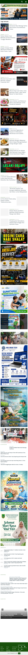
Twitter (22, 647)
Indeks (2, 647)
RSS (22, 649)
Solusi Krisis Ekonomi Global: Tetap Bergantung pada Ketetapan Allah (13, 456)
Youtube (25, 647)
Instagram (19, 650)
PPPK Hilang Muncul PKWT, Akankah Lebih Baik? (13, 558)
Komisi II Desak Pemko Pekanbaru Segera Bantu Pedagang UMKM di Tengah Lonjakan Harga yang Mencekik (15, 562)
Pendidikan (12, 219)
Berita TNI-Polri (13, 187)
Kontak (2, 650)
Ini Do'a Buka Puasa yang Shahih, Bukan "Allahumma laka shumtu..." (8, 201)
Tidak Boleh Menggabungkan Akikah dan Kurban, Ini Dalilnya (12, 464)
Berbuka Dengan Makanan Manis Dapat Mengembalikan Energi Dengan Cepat (18, 141)
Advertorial (3, 574)
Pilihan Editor (4, 444)
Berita (10, 24)
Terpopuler (3, 547)
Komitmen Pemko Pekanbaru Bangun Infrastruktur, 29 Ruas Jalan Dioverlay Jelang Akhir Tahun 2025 (13, 593)
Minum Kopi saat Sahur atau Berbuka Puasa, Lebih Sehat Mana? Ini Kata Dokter (18, 92)
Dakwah (2, 34)
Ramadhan (3, 197)
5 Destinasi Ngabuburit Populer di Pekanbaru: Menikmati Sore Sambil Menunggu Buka (16, 132)
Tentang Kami (14, 647)
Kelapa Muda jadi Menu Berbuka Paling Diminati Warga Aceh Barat (16, 212)
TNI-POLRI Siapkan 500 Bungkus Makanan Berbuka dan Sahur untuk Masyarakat (18, 190)
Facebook (19, 647)
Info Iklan (14, 650)
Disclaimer (14, 648)
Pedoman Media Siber (8, 651)
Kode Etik (2, 648)
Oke (19, 653)
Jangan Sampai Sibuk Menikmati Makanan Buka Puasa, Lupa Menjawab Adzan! (7, 50)
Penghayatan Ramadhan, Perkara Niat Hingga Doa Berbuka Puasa (16, 222)
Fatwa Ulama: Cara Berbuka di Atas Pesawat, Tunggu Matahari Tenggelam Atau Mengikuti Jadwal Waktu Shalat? (8, 40)
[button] (2, 609)
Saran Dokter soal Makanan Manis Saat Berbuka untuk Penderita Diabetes (17, 102)
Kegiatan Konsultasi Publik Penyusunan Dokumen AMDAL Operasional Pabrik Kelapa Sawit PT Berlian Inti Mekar (17, 579)
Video (2, 330)
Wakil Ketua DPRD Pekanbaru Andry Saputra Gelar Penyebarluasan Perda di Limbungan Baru (13, 614)
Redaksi (7, 647)
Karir (7, 648)
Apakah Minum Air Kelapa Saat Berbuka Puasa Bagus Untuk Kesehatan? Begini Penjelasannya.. (17, 153)
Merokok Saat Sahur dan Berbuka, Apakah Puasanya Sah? (8, 80)
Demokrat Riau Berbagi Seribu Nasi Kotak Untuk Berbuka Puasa (18, 27)
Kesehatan (11, 89)
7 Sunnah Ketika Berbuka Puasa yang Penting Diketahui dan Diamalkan (8, 178)
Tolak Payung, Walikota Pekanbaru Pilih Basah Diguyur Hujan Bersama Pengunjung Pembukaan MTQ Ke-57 (14, 588)
